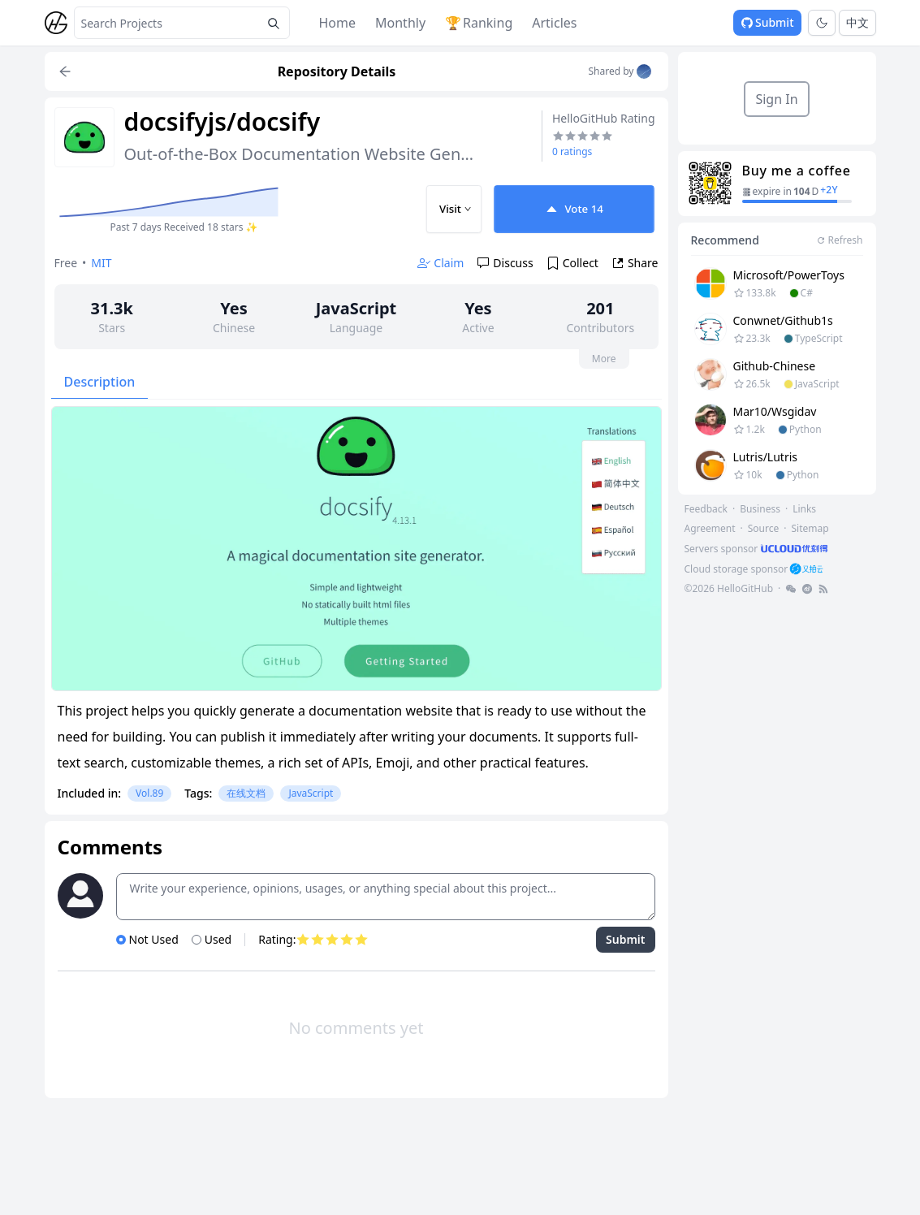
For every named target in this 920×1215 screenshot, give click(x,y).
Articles (554, 23)
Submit (767, 22)
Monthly (400, 23)
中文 (857, 22)
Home (337, 23)
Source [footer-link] (764, 528)
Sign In (776, 99)
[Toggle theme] (822, 23)
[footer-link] (758, 549)
